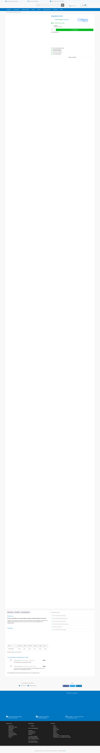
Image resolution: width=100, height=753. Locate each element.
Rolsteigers (9, 9)
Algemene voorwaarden (13, 727)
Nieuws (54, 725)
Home (7, 12)
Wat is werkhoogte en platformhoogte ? (60, 618)
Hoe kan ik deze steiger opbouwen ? (59, 621)
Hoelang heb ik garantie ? (57, 626)
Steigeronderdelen (25, 9)
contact (15, 652)
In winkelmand (74, 29)
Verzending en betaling (13, 734)
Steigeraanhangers (47, 9)
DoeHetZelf (55, 9)
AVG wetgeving (11, 728)
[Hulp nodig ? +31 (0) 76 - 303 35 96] (50, 1)
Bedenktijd (10, 729)
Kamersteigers (16, 9)
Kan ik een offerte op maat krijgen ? (59, 615)
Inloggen (32, 725)
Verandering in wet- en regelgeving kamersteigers (62, 737)
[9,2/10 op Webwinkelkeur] (28, 1)
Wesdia (64, 750)
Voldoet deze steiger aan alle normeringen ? (61, 624)
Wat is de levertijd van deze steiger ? (59, 629)
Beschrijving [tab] (10, 612)
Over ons (54, 727)
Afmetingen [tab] (17, 612)
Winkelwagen (11, 725)
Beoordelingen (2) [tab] (25, 612)
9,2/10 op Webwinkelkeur (33, 1)
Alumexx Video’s (56, 734)
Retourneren (11, 730)
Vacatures (55, 730)
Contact (10, 737)
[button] (72, 615)
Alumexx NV (55, 728)
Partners (54, 732)
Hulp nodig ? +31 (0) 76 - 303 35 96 (58, 1)
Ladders (39, 9)
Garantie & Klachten (12, 733)
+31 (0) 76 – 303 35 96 (34, 742)
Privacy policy (11, 732)
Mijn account (11, 735)
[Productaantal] (53, 30)
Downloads (55, 733)
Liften (61, 9)
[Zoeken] (62, 5)
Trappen (33, 9)
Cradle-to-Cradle (56, 729)
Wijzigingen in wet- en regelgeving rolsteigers (61, 735)
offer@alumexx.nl (34, 741)
